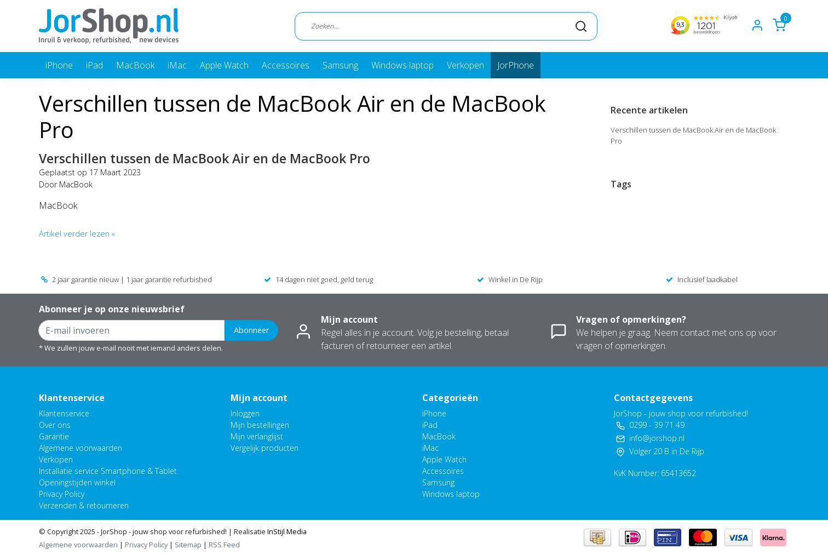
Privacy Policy (61, 494)
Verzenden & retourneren (84, 505)
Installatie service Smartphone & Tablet (108, 471)
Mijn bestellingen (260, 425)
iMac (177, 65)
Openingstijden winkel (77, 482)
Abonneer (251, 330)
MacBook (135, 65)
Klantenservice (64, 413)
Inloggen (245, 413)
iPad (94, 65)
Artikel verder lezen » (77, 233)
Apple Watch (224, 65)
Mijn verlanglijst (257, 436)
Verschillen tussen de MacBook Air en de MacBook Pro (204, 158)
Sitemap (188, 545)
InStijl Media (286, 531)
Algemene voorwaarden (80, 448)
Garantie (54, 436)
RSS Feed (224, 545)
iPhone (59, 65)
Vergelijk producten (264, 448)
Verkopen (465, 65)
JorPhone (515, 65)
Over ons (55, 425)
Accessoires (285, 65)
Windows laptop (402, 65)
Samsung (340, 65)
